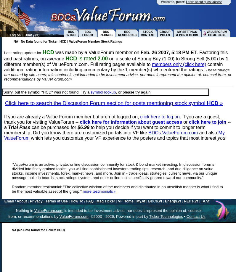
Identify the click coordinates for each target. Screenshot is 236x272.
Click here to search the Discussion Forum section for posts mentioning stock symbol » (114, 103)
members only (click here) (179, 64)
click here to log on (160, 116)
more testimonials (99, 191)
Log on (15, 35)
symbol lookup (103, 92)
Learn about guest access (204, 2)
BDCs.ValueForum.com (173, 132)
